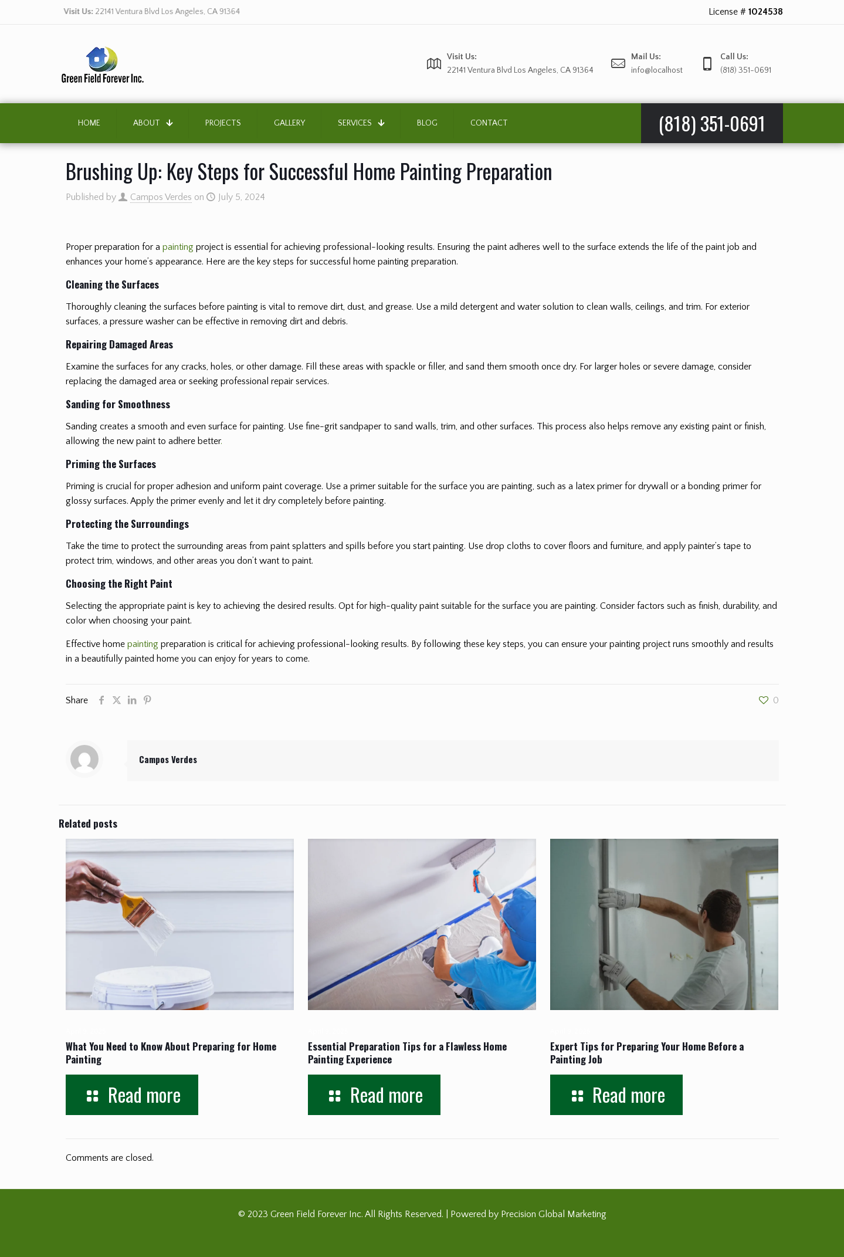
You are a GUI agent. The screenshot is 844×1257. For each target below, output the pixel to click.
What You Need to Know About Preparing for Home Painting (171, 1052)
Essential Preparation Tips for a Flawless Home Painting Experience (407, 1052)
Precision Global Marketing (553, 1214)
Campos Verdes (161, 197)
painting (178, 247)
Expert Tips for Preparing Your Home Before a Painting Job (647, 1052)
